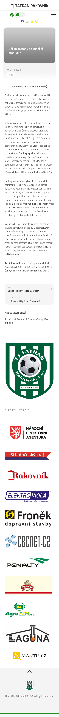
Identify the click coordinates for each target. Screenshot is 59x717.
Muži (11, 74)
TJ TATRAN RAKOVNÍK (29, 6)
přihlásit (9, 323)
